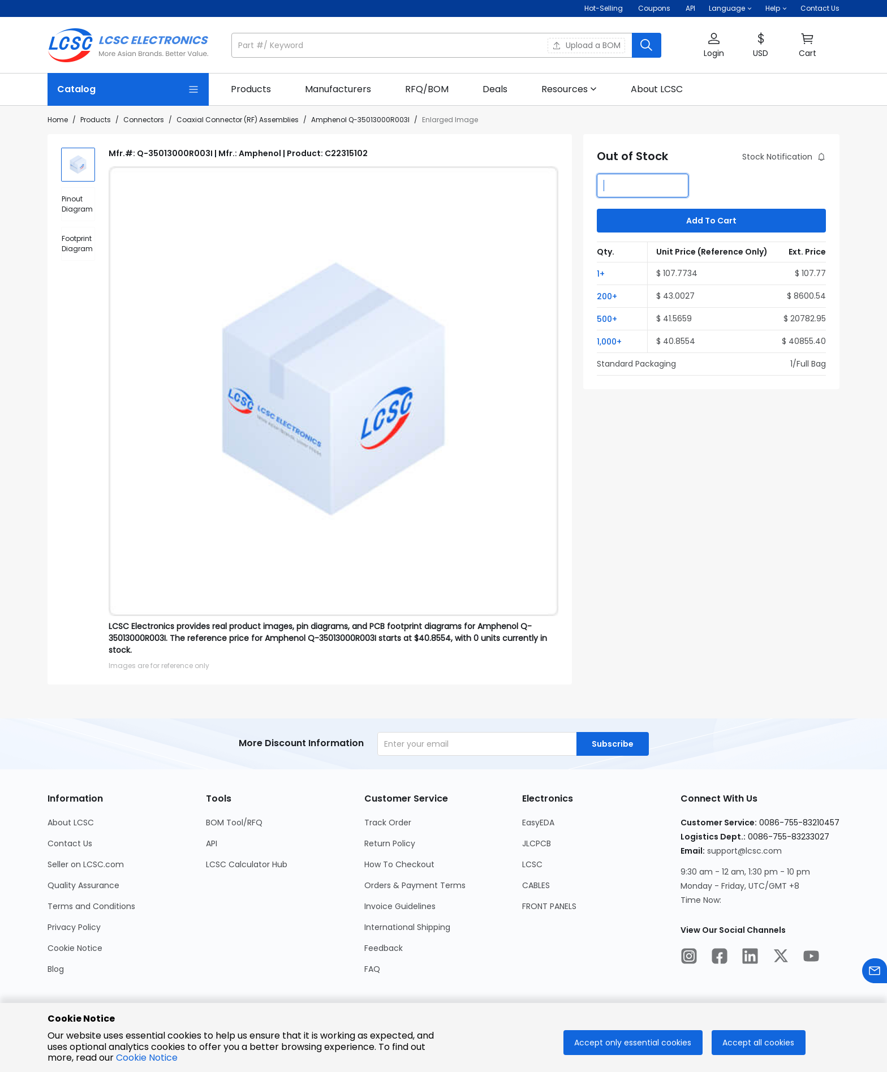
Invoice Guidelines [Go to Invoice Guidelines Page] (400, 906)
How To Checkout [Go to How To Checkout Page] (399, 864)
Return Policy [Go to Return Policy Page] (389, 843)
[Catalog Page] (128, 89)
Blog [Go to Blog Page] (56, 969)
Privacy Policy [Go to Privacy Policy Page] (74, 927)
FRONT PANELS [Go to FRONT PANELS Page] (549, 906)
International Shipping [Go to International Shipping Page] (407, 927)
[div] (78, 204)
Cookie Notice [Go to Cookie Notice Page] (75, 948)
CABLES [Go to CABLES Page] (536, 885)
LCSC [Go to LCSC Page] (532, 864)
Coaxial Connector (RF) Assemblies (237, 119)
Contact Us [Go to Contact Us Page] (70, 843)
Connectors (143, 119)
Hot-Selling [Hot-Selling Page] (604, 8)
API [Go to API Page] (211, 843)
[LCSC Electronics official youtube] (811, 958)
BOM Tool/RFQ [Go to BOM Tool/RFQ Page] (234, 822)
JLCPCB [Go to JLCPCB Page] (536, 843)
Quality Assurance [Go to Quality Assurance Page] (83, 885)
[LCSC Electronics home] (128, 45)
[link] (250, 89)
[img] (78, 165)
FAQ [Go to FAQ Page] (372, 969)
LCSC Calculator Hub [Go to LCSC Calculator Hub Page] (246, 864)
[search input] (432, 45)
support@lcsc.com (744, 850)
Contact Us (819, 8)
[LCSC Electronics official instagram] (689, 958)
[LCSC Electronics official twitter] (780, 958)
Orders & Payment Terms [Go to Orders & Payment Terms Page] (415, 885)
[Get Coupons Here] (654, 8)
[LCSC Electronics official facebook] (719, 958)
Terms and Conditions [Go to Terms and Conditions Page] (91, 906)
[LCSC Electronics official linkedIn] (750, 958)
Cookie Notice (147, 1057)
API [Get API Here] (690, 8)
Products (95, 119)
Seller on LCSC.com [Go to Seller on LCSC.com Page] (86, 864)
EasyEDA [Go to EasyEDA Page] (538, 822)
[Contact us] (874, 972)
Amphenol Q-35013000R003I (360, 119)
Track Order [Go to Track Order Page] (387, 822)
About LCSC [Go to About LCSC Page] (71, 822)
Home (58, 119)
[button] (730, 8)
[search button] (646, 45)
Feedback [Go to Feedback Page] (383, 948)
